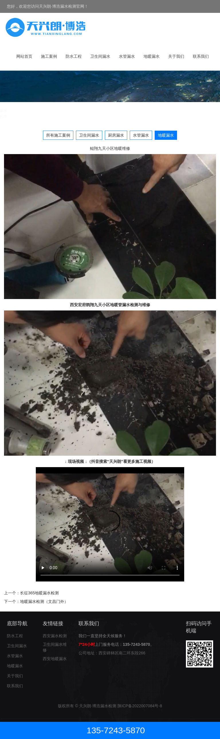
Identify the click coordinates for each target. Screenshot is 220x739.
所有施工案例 (58, 135)
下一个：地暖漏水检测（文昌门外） (36, 601)
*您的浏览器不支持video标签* (110, 524)
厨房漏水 (116, 135)
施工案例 (49, 56)
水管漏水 (127, 56)
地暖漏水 (152, 56)
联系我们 (201, 56)
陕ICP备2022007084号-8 (139, 706)
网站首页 (24, 56)
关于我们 (176, 56)
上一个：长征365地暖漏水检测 (31, 593)
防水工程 (74, 56)
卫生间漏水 (100, 56)
